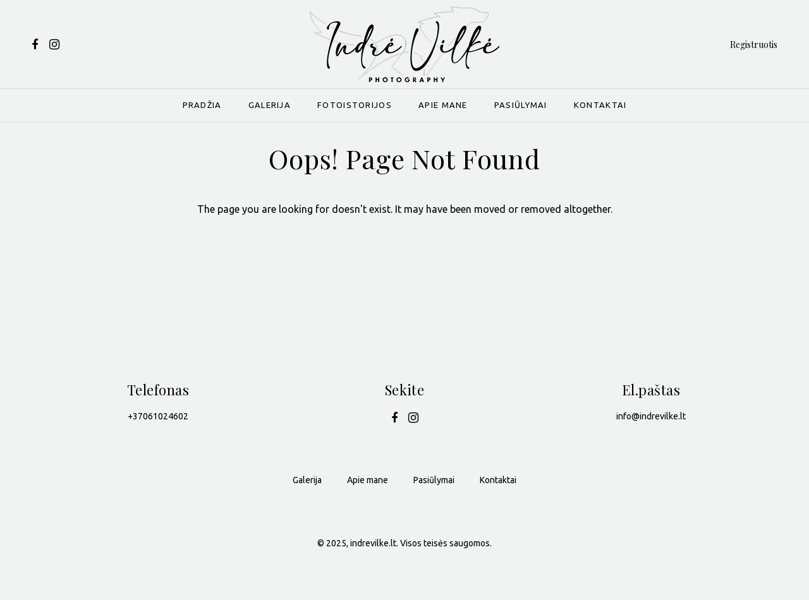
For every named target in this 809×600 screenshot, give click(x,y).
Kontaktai (600, 104)
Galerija (269, 104)
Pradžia (202, 104)
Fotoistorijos (354, 104)
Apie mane (443, 104)
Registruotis (753, 45)
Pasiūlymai (520, 104)
